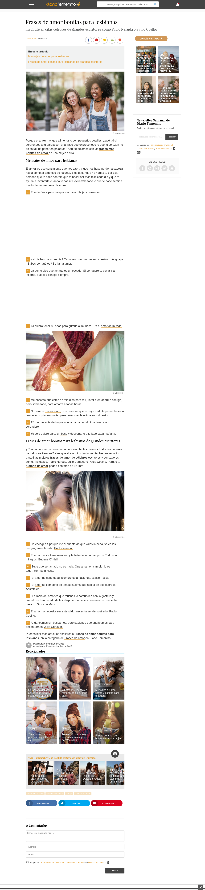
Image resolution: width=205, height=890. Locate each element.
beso (63, 433)
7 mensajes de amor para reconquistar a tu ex (40, 737)
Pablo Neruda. (63, 548)
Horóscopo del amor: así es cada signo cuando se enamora (40, 693)
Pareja (33, 729)
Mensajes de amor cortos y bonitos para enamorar (107, 693)
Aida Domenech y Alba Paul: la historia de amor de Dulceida (62, 757)
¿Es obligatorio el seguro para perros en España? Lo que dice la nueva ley (168, 63)
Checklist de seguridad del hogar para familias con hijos (145, 95)
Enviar (115, 870)
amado (53, 566)
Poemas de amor (82, 793)
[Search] (155, 4)
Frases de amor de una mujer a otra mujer (108, 737)
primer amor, (53, 411)
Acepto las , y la (68, 862)
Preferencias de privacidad (52, 862)
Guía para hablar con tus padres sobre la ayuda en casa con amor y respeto (169, 94)
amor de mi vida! (111, 326)
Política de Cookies (97, 862)
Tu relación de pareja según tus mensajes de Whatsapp (74, 737)
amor (38, 584)
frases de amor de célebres (68, 457)
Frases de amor (74, 638)
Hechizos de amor (35, 793)
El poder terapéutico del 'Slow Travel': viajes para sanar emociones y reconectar (145, 63)
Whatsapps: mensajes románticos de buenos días (74, 693)
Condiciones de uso (75, 862)
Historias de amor (54, 793)
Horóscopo (35, 685)
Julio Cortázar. (53, 626)
